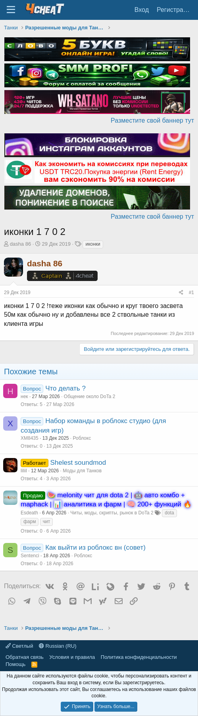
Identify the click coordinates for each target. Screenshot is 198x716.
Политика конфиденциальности (139, 657)
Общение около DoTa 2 (89, 396)
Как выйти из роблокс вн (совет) (95, 547)
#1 (191, 292)
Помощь (15, 664)
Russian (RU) (58, 646)
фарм (29, 521)
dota (169, 513)
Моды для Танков (82, 470)
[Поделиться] (181, 292)
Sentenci (30, 555)
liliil (24, 470)
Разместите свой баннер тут (152, 120)
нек (24, 396)
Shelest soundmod (78, 462)
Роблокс (82, 438)
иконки (92, 244)
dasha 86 (20, 244)
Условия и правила (72, 657)
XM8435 (29, 438)
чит (46, 521)
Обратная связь (25, 657)
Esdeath (29, 513)
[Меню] (11, 10)
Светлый (19, 646)
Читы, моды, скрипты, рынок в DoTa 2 (111, 513)
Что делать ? (65, 388)
